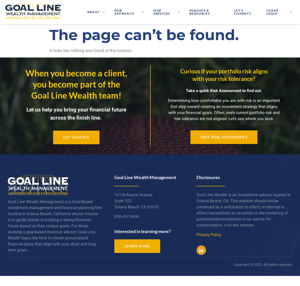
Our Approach (130, 12)
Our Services (167, 12)
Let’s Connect (243, 12)
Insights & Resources (200, 12)
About (96, 12)
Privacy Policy (208, 235)
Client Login (279, 12)
